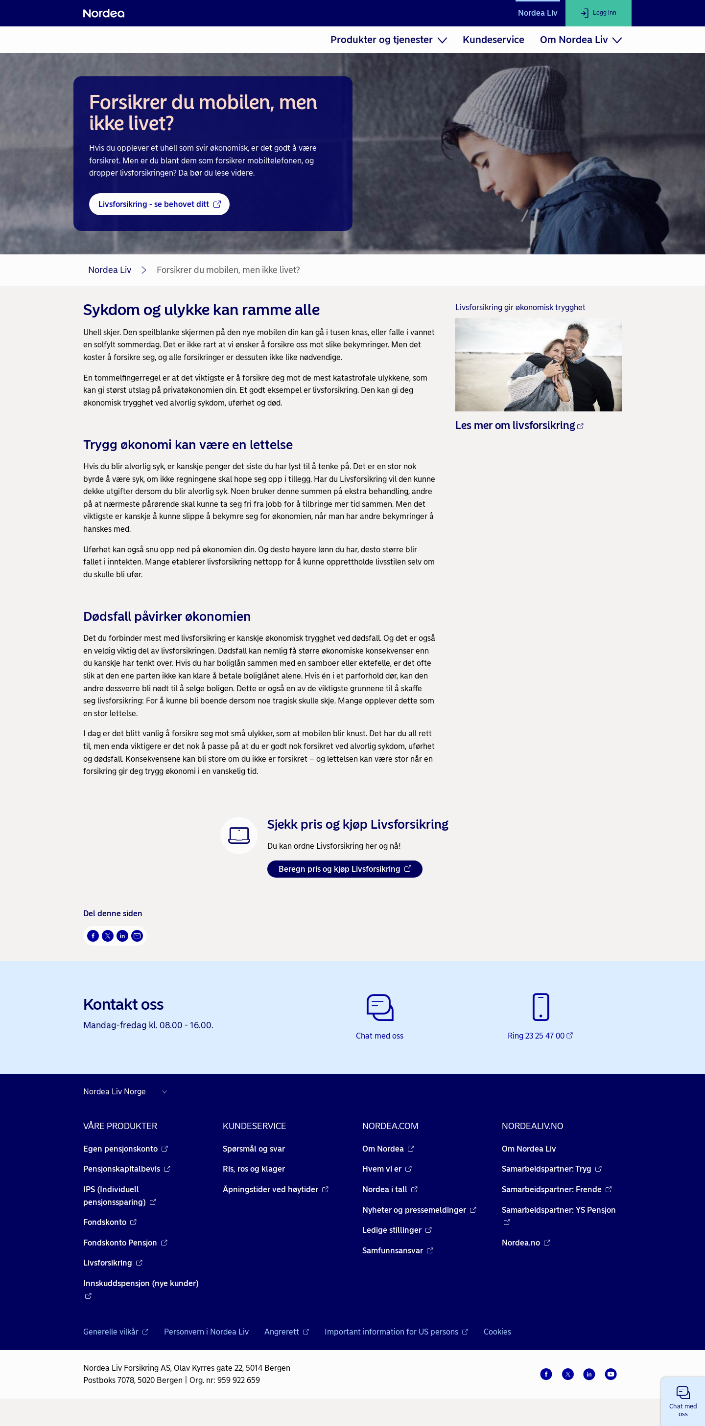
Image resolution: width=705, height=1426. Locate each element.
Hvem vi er (387, 1169)
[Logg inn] (598, 13)
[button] (683, 1401)
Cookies (497, 1331)
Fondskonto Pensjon (125, 1242)
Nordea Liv (538, 13)
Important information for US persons (396, 1331)
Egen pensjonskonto (125, 1149)
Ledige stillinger (397, 1230)
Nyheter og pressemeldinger (419, 1210)
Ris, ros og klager (254, 1169)
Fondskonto (110, 1222)
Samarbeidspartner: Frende (557, 1189)
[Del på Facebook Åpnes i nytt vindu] (93, 936)
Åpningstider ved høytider (276, 1189)
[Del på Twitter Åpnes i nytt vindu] (108, 936)
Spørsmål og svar (254, 1149)
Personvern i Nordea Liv (206, 1331)
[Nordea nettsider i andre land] (127, 1092)
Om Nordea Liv (529, 1149)
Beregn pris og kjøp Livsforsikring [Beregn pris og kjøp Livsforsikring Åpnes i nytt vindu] (345, 869)
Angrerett (286, 1331)
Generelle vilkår (115, 1331)
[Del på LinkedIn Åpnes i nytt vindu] (122, 936)
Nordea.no (526, 1242)
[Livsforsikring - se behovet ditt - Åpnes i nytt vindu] (159, 204)
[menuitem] (389, 39)
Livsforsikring (112, 1263)
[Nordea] (103, 13)
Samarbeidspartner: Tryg (552, 1169)
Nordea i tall (390, 1189)
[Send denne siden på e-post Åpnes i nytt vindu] (137, 936)
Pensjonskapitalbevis (126, 1169)
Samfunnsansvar (397, 1250)
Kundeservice (493, 39)
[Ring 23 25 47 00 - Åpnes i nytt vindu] (541, 1017)
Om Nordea (388, 1149)
